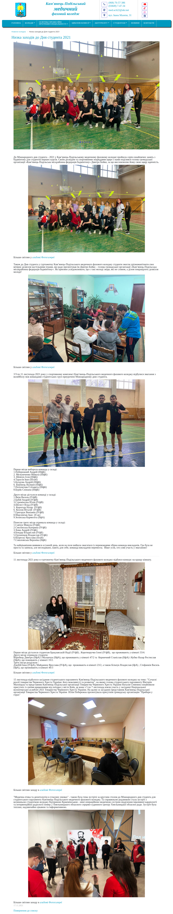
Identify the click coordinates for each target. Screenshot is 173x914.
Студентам (119, 23)
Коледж (29, 23)
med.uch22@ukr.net (119, 10)
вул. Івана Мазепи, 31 (120, 15)
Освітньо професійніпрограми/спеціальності (52, 23)
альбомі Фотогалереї (43, 257)
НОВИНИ (135, 23)
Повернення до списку (26, 910)
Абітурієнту (101, 23)
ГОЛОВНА (16, 23)
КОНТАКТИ (149, 23)
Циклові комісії (80, 23)
